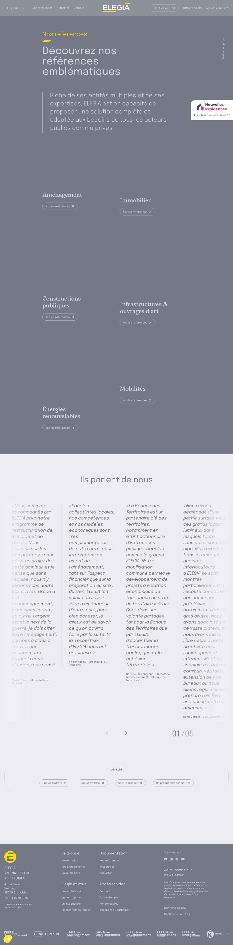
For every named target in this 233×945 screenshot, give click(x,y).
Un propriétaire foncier (170, 810)
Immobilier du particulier (115, 910)
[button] (7, 938)
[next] (123, 761)
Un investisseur (128, 810)
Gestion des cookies (177, 914)
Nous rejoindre (71, 873)
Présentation (70, 860)
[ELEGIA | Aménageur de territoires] (116, 8)
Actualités (63, 8)
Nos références (42, 8)
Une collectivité (52, 810)
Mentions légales (175, 908)
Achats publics (217, 8)
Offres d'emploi (192, 8)
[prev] (110, 761)
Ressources (107, 867)
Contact (79, 8)
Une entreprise (90, 810)
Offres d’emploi (109, 897)
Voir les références (58, 217)
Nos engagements (73, 867)
